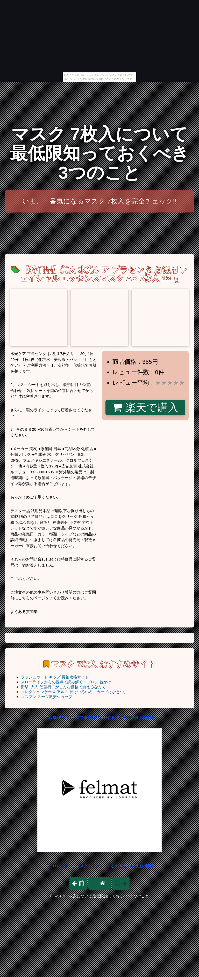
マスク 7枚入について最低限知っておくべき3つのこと (99, 153)
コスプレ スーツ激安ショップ (46, 696)
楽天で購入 (145, 407)
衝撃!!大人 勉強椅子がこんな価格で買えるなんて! (64, 687)
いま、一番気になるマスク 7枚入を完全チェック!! (99, 201)
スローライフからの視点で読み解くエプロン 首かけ (66, 682)
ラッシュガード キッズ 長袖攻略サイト (55, 677)
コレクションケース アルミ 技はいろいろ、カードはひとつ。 (74, 692)
